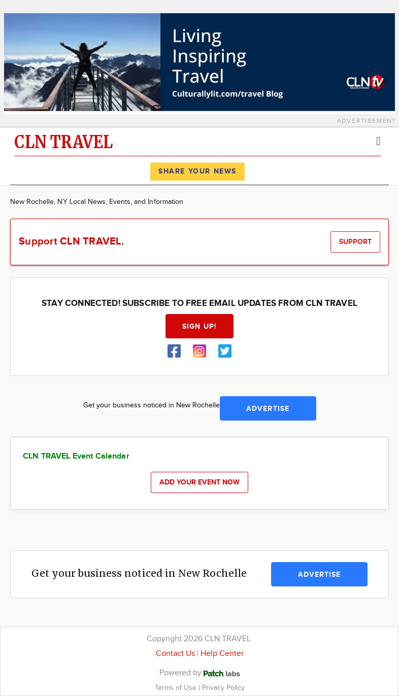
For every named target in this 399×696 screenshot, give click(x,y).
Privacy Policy (223, 687)
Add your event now (199, 482)
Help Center (222, 653)
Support (355, 241)
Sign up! (199, 326)
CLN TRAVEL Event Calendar (76, 456)
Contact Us (175, 653)
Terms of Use (176, 687)
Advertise (267, 408)
